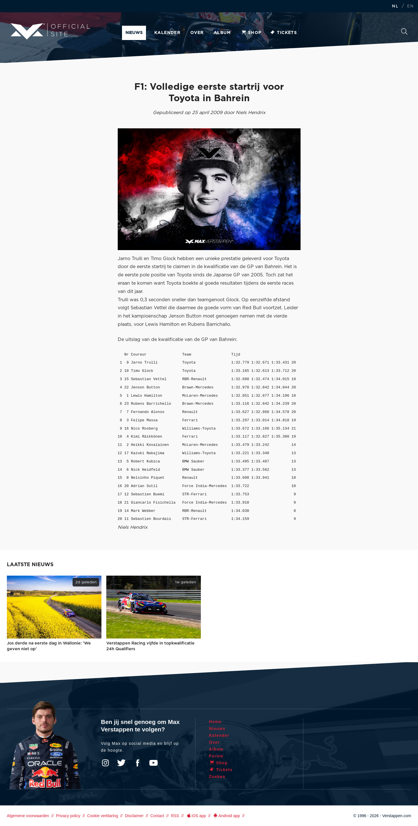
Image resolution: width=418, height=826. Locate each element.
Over (197, 33)
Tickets (283, 33)
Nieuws (134, 33)
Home (215, 721)
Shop (251, 33)
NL (395, 6)
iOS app (196, 815)
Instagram (105, 762)
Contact (157, 815)
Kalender (167, 33)
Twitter (121, 762)
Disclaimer (134, 815)
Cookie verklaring (102, 815)
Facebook (137, 762)
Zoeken (404, 31)
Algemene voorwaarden (28, 815)
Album (222, 33)
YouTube (153, 762)
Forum (216, 756)
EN (410, 6)
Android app (226, 815)
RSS (175, 815)
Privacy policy (68, 815)
